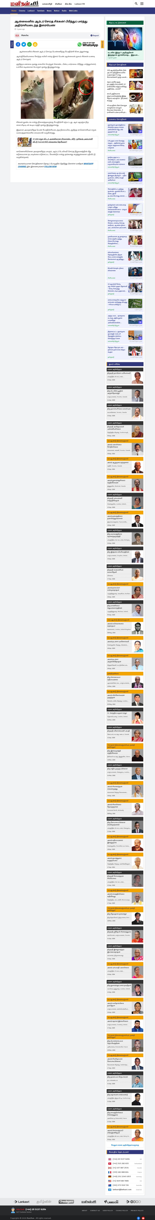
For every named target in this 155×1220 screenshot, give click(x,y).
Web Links (74, 11)
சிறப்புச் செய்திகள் (117, 64)
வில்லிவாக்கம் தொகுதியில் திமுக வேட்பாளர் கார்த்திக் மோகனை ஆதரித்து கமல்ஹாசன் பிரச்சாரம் (116, 256)
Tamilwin (41, 11)
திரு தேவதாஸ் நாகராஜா (117, 914)
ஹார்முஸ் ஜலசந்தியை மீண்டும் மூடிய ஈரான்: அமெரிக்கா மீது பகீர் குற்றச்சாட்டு (116, 128)
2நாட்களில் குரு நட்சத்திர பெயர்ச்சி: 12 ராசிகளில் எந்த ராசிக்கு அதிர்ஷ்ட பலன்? (117, 85)
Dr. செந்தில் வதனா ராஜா (117, 713)
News (49, 11)
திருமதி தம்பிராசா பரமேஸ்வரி (119, 373)
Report (95, 35)
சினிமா (58, 4)
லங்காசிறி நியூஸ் (113, 135)
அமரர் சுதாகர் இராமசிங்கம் (117, 1021)
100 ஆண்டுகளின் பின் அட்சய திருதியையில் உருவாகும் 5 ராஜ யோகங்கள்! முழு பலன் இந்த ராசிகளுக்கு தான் (116, 73)
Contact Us (95, 1211)
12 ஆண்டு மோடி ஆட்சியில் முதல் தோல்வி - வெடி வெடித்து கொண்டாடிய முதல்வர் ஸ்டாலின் (117, 287)
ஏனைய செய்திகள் (118, 119)
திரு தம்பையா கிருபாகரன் (117, 1077)
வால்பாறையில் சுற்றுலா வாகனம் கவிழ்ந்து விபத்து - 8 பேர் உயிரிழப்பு (117, 302)
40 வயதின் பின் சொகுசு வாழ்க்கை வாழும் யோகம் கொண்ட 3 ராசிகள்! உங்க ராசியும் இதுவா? (117, 109)
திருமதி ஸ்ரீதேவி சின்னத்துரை (119, 932)
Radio (64, 11)
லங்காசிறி (47, 4)
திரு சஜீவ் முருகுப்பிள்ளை (117, 769)
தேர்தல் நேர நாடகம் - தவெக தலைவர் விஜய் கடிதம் (116, 349)
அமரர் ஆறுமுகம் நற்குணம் (117, 463)
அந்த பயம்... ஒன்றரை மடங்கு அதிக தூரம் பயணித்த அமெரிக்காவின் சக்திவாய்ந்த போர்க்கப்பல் (118, 319)
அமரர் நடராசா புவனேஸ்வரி (118, 642)
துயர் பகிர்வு (114, 364)
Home (14, 11)
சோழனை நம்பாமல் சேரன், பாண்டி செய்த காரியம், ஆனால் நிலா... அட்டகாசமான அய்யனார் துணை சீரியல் (117, 224)
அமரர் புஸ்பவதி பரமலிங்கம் (118, 968)
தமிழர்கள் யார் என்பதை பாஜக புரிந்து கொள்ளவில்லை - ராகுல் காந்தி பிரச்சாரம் (117, 208)
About (84, 1211)
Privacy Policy (137, 1211)
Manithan (30, 1218)
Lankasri (31, 11)
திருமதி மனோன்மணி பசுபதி (118, 731)
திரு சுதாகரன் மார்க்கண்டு (117, 1095)
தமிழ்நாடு (111, 215)
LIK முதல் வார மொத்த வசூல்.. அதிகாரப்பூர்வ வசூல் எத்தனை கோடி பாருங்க (116, 144)
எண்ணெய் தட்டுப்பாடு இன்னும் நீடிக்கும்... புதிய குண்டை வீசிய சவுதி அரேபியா (117, 176)
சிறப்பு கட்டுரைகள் (117, 23)
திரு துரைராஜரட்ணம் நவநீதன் (119, 985)
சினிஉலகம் (111, 150)
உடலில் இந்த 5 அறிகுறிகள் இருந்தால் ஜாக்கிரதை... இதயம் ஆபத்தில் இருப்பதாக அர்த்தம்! (122, 53)
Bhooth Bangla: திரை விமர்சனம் (115, 269)
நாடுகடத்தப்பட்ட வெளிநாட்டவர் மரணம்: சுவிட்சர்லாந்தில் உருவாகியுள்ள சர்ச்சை (117, 160)
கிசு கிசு (68, 4)
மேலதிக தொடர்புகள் (119, 1152)
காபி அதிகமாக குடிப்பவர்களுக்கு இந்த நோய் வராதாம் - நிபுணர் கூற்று (117, 97)
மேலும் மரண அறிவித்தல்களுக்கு (125, 1145)
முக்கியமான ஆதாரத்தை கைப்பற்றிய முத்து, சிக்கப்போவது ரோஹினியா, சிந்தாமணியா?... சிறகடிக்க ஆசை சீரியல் (117, 240)
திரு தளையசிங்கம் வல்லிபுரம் (119, 409)
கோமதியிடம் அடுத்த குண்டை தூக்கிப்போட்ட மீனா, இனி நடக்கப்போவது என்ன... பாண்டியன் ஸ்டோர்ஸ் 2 (117, 192)
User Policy (108, 1211)
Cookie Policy (122, 1211)
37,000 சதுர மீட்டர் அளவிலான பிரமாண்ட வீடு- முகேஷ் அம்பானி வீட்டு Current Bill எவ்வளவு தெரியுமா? (63, 140)
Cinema (22, 11)
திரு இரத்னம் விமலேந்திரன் (118, 552)
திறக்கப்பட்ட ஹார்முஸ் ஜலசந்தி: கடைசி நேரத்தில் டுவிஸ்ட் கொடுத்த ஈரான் (116, 335)
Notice (57, 11)
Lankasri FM (80, 4)
